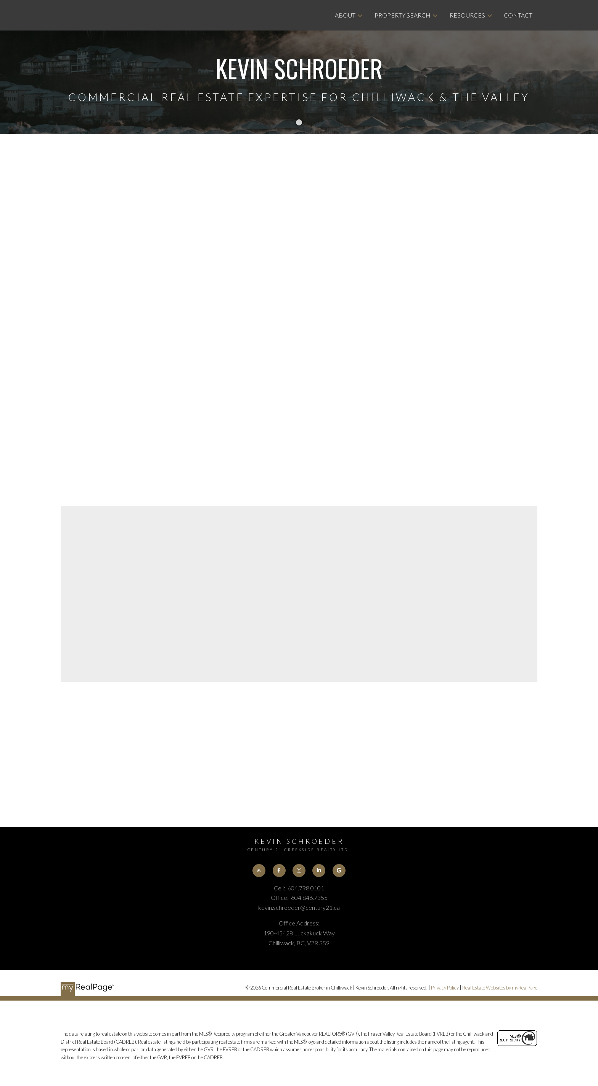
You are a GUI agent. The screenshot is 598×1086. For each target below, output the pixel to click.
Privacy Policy (445, 988)
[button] (258, 870)
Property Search (403, 15)
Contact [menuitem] (518, 15)
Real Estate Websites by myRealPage (499, 988)
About (345, 15)
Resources (467, 15)
